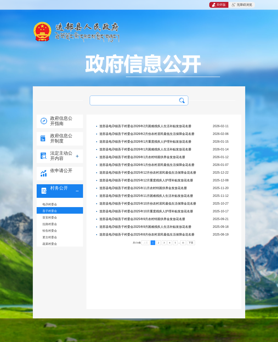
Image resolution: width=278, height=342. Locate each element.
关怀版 (219, 5)
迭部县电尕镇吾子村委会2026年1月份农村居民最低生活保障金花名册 (147, 164)
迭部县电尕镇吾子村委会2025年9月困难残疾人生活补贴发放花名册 (145, 226)
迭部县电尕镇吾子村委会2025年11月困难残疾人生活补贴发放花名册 (146, 195)
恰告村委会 (49, 230)
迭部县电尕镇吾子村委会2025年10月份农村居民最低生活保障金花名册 (147, 203)
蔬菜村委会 (49, 243)
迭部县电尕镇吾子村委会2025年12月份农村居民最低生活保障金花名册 (147, 172)
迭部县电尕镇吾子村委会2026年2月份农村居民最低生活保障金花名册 (147, 133)
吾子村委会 (49, 211)
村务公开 (59, 187)
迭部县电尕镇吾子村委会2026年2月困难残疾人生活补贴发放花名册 (145, 126)
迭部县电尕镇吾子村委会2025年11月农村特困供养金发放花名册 (143, 188)
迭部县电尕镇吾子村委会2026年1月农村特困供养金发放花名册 (142, 157)
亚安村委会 (49, 217)
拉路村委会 (49, 224)
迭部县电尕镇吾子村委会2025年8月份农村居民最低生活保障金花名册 (147, 234)
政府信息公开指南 (61, 121)
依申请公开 (61, 170)
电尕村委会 (49, 204)
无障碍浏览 (242, 5)
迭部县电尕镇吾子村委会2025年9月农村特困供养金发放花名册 (142, 219)
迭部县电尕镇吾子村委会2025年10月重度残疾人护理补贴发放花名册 (146, 211)
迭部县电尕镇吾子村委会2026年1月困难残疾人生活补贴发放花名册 (145, 149)
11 (183, 242)
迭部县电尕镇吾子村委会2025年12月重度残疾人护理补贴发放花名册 (146, 180)
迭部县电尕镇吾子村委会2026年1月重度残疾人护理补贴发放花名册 (145, 141)
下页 (191, 242)
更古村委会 (49, 237)
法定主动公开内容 (61, 156)
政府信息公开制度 (61, 138)
